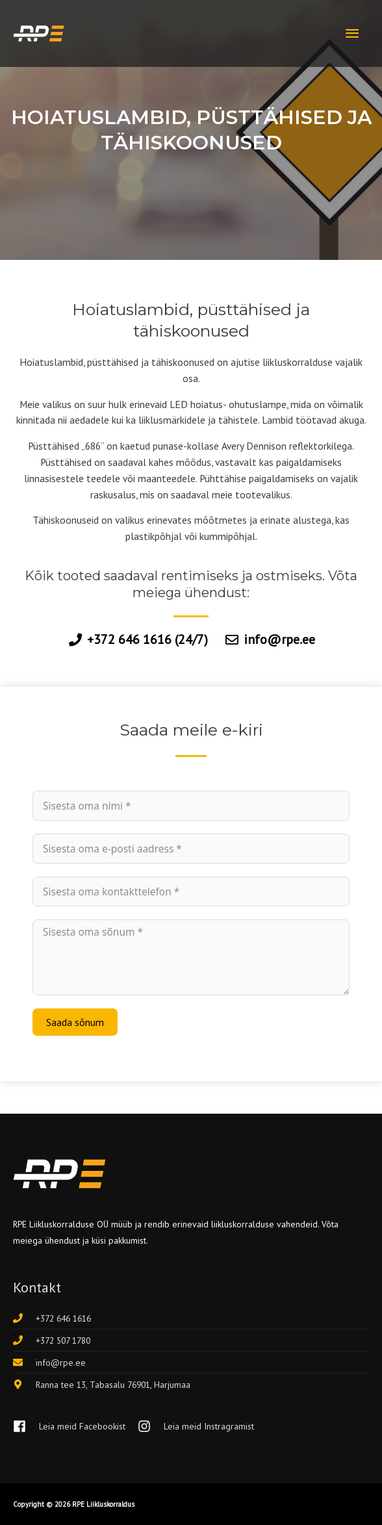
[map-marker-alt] (101, 1384)
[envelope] (49, 1362)
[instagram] (196, 1426)
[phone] (52, 1318)
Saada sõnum (75, 1022)
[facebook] (74, 1426)
